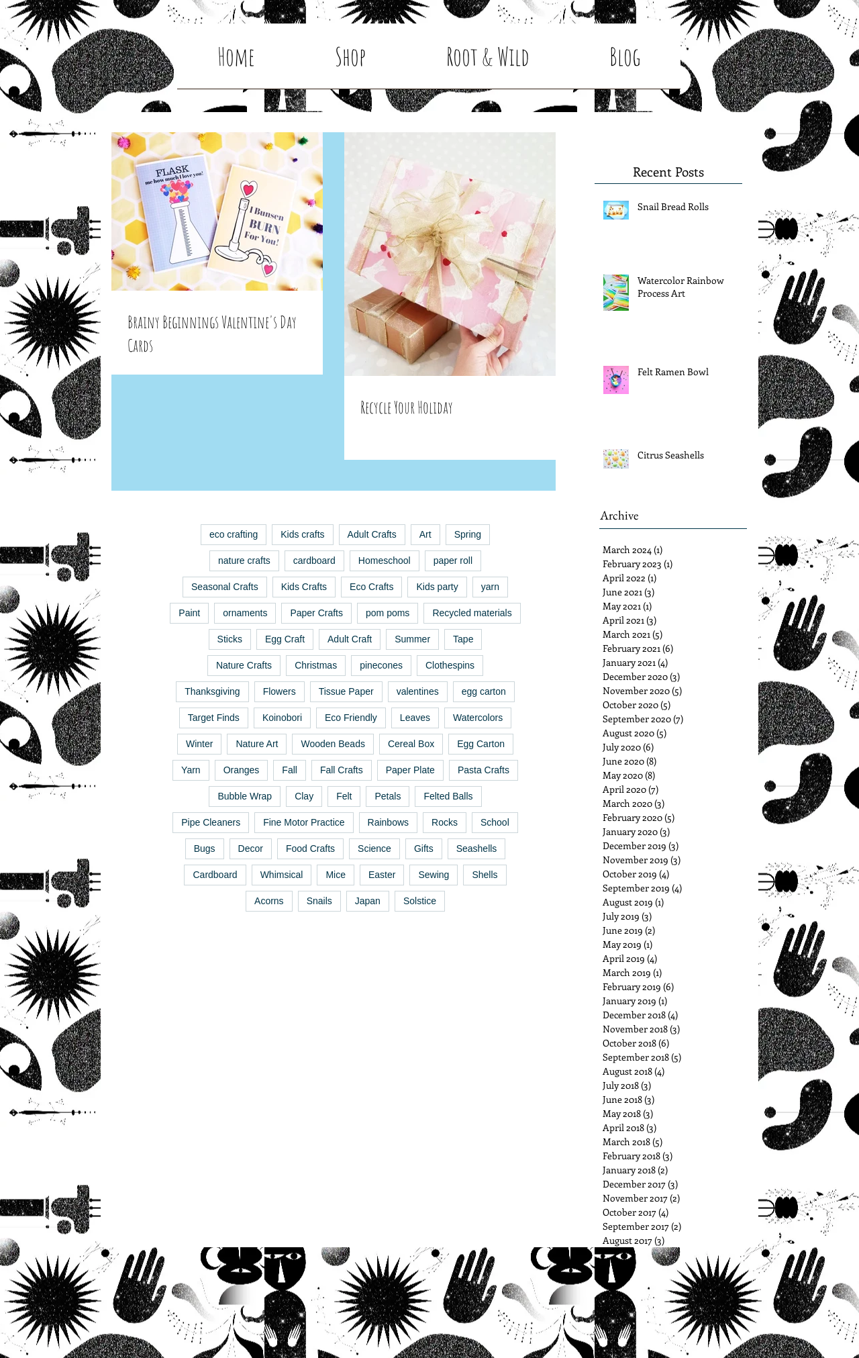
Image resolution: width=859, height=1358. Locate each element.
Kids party (437, 586)
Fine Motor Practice (303, 822)
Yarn (191, 770)
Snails (319, 900)
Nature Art (257, 743)
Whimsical (281, 874)
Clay (304, 796)
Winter (199, 743)
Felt (344, 796)
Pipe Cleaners (210, 822)
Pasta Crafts (483, 770)
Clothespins (449, 665)
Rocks (445, 822)
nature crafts (244, 560)
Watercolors (478, 717)
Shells (484, 874)
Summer (412, 639)
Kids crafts (302, 534)
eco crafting (233, 534)
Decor (250, 848)
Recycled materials (471, 613)
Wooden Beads (332, 743)
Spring (467, 534)
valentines (418, 691)
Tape (463, 639)
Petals (387, 796)
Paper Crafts (316, 613)
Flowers (279, 691)
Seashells (476, 848)
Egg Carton (481, 743)
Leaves (415, 717)
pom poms (387, 613)
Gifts (424, 848)
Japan (368, 900)
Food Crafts (310, 848)
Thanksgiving (212, 691)
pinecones (381, 665)
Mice (335, 874)
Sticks (229, 639)
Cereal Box (411, 743)
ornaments (245, 613)
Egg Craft (285, 639)
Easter (381, 874)
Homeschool (384, 560)
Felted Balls (447, 796)
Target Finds (214, 717)
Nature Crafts (244, 665)
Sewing (433, 874)
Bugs (204, 848)
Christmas (316, 665)
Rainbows (388, 822)
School (495, 822)
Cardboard (215, 874)
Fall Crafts (341, 770)
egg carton (484, 691)
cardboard (314, 560)
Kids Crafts (304, 586)
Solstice (419, 900)
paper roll (453, 560)
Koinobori (282, 717)
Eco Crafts (371, 586)
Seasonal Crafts (224, 586)
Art (425, 534)
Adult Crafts (372, 534)
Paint (189, 613)
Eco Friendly (351, 717)
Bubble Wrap (244, 796)
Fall (289, 770)
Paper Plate (410, 770)
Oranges (241, 770)
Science (374, 848)
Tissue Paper (346, 691)
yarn (490, 586)
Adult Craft (349, 639)
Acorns (269, 900)
